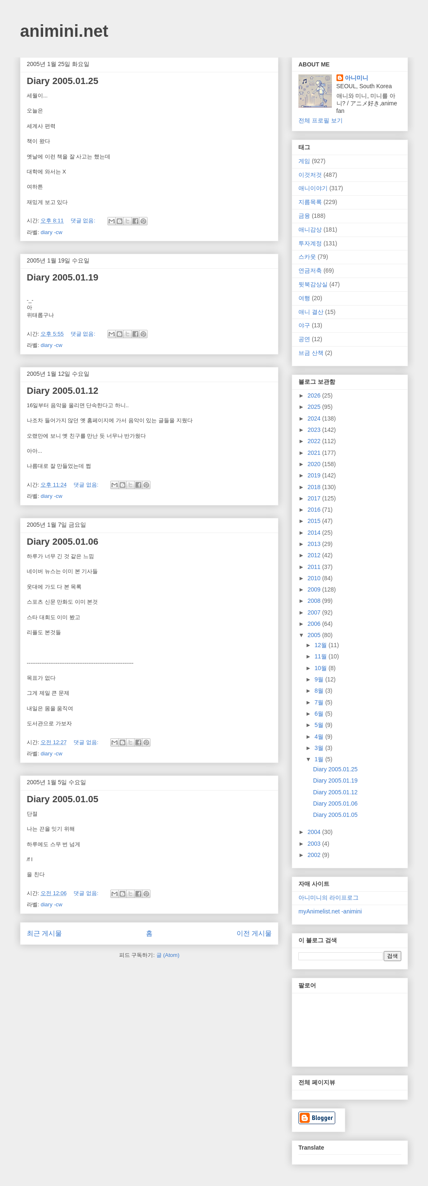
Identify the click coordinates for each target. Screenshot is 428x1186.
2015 (315, 521)
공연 (304, 339)
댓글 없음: (84, 220)
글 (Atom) (168, 955)
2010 (315, 578)
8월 (319, 690)
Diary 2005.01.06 (62, 541)
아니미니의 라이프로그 (328, 897)
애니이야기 (313, 188)
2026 (315, 395)
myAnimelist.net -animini (330, 911)
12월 (321, 645)
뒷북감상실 (313, 284)
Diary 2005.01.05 (62, 799)
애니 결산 (311, 312)
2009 (315, 589)
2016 (315, 509)
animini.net (64, 31)
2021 (315, 452)
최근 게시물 (44, 933)
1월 (319, 759)
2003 (315, 843)
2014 (315, 532)
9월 (319, 679)
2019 (315, 475)
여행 (304, 298)
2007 (315, 612)
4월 (319, 736)
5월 (319, 725)
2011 (315, 567)
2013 (315, 544)
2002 (315, 855)
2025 (315, 406)
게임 (304, 161)
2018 (315, 487)
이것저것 (310, 174)
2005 (315, 635)
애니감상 (310, 229)
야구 (304, 325)
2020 (315, 464)
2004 (315, 832)
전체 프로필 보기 (320, 120)
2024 (315, 418)
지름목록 (310, 202)
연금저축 (310, 270)
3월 (319, 748)
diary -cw (51, 232)
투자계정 (310, 243)
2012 (315, 555)
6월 (319, 713)
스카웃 (307, 256)
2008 (315, 600)
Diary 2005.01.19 (62, 277)
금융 (304, 215)
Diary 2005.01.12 (62, 390)
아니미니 (356, 77)
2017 (315, 498)
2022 (315, 441)
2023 (315, 429)
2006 (315, 623)
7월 (319, 702)
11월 (321, 656)
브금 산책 (311, 352)
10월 (321, 668)
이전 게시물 (254, 933)
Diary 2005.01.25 (62, 81)
